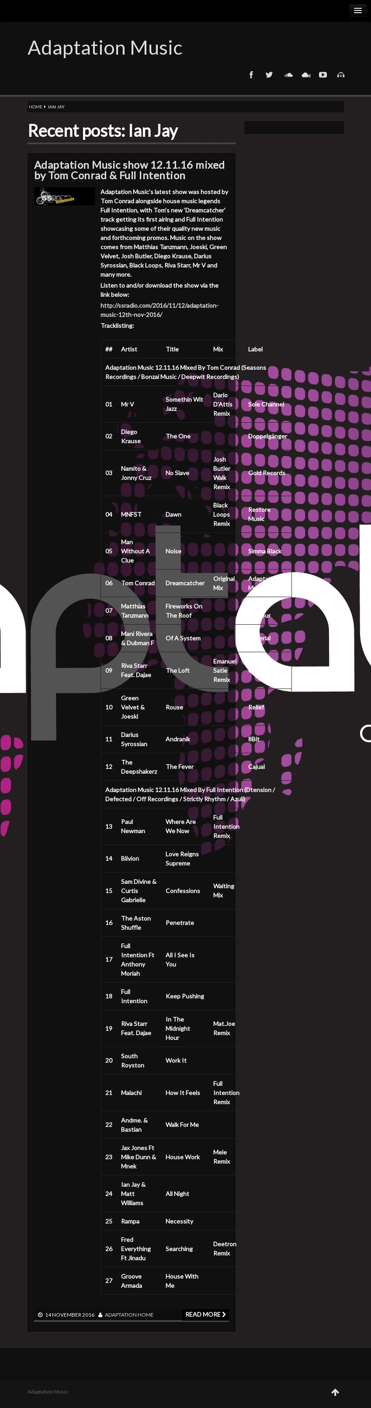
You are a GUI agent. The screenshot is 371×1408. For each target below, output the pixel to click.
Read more (205, 1314)
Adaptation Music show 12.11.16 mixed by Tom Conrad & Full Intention (129, 169)
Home (35, 106)
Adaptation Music (105, 47)
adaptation (121, 1314)
